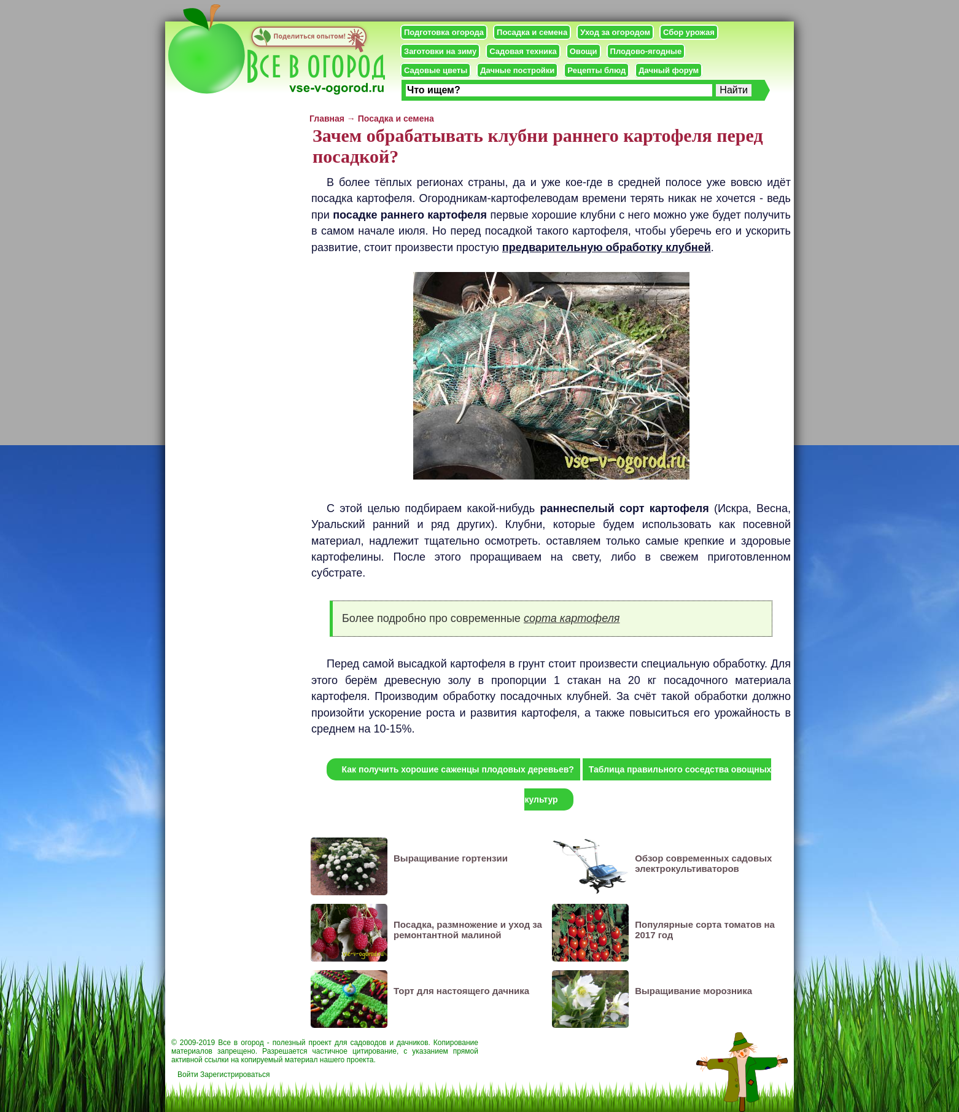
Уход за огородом (615, 32)
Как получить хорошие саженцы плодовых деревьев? (458, 769)
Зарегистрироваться (235, 1074)
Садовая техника (522, 51)
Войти (187, 1074)
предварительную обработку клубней (606, 247)
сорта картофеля (572, 618)
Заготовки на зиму (440, 51)
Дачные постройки (517, 70)
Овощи (583, 51)
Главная (326, 118)
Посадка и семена (532, 32)
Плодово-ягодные (646, 51)
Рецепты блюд (596, 70)
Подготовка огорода (444, 32)
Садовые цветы (435, 70)
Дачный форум (669, 70)
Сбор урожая (689, 32)
